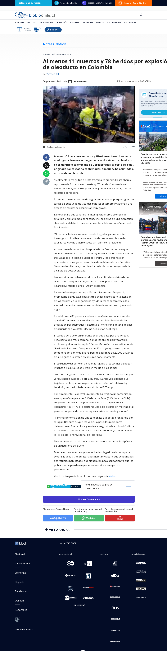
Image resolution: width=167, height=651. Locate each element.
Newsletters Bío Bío (65, 3)
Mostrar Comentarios (89, 499)
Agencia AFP (53, 74)
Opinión (100, 22)
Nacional (31, 22)
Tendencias (87, 22)
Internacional (47, 22)
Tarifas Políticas (23, 629)
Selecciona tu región (34, 2)
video (112, 476)
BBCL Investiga (114, 22)
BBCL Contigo (130, 22)
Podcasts (19, 22)
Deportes (74, 22)
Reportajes (21, 610)
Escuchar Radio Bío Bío (133, 3)
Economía (62, 22)
